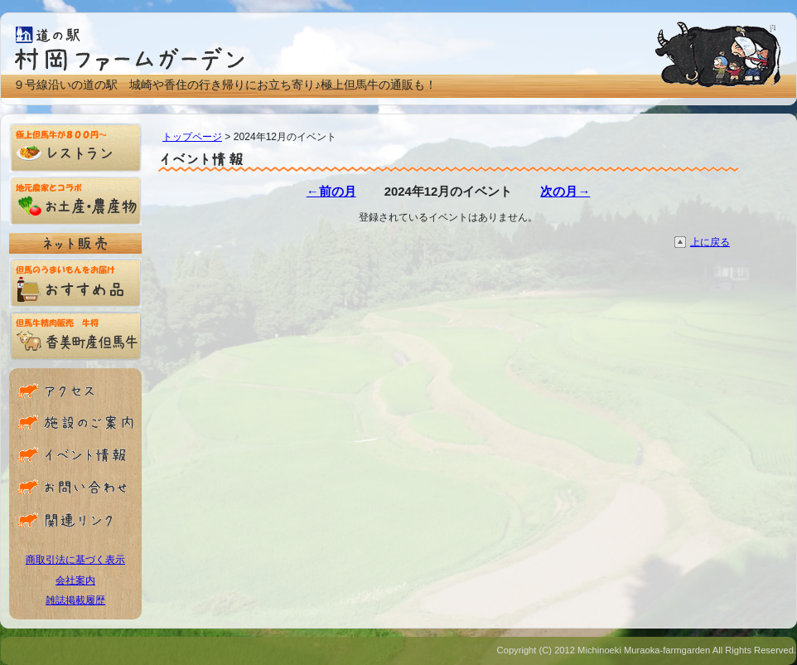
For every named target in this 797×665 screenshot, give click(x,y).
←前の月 (331, 191)
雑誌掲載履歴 (75, 600)
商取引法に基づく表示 (75, 559)
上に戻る (710, 242)
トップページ (192, 137)
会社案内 (75, 580)
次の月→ (565, 191)
